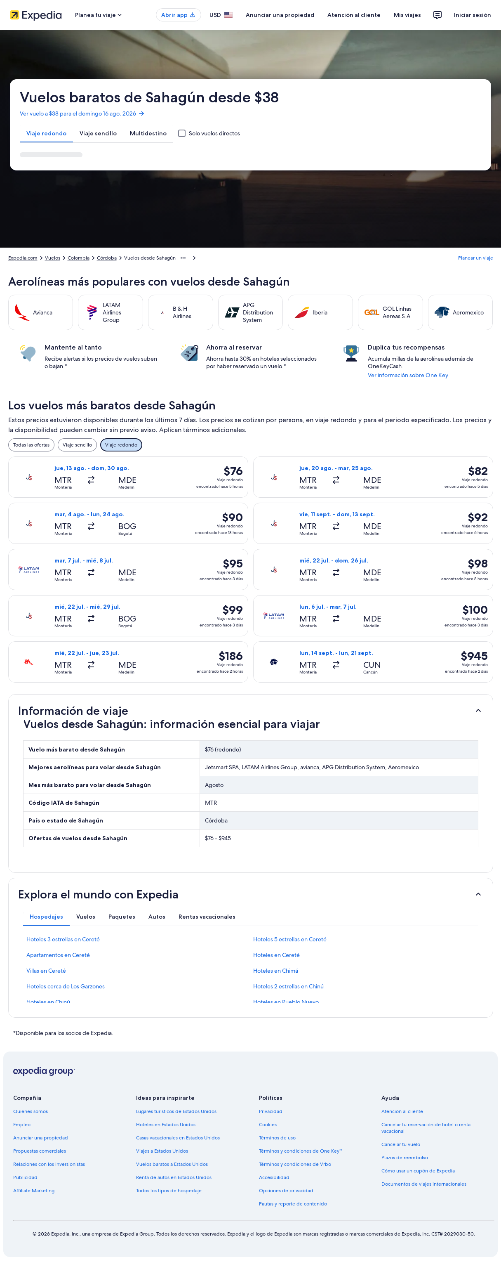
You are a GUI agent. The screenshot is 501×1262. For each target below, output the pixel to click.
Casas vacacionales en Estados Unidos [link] (178, 1137)
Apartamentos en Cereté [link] (58, 955)
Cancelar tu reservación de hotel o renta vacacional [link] (425, 1127)
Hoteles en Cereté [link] (276, 955)
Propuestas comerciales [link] (39, 1151)
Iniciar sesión (472, 15)
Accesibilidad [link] (274, 1177)
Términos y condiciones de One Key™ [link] (301, 1151)
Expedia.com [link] (23, 258)
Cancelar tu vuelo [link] (400, 1144)
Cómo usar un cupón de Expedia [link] (418, 1170)
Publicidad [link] (25, 1177)
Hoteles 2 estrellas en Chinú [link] (288, 986)
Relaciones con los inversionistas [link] (49, 1164)
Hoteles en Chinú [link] (48, 1002)
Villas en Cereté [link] (46, 970)
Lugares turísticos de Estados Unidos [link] (176, 1111)
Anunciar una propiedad (280, 15)
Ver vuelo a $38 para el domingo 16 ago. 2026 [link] (82, 113)
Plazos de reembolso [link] (404, 1157)
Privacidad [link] (270, 1111)
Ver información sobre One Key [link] (408, 375)
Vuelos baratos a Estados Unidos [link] (172, 1164)
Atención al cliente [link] (402, 1111)
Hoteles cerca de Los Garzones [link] (65, 986)
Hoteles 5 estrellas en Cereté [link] (290, 939)
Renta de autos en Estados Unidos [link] (174, 1177)
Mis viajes (407, 15)
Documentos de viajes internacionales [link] (423, 1184)
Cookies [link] (268, 1124)
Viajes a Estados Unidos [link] (162, 1151)
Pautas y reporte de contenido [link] (293, 1204)
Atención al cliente (354, 15)
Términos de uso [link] (277, 1137)
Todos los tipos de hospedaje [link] (169, 1190)
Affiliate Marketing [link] (33, 1190)
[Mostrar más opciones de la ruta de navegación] (183, 258)
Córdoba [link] (107, 258)
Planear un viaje (475, 258)
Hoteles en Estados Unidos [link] (165, 1124)
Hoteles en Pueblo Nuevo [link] (286, 1002)
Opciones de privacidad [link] (286, 1190)
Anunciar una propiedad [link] (40, 1137)
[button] (250, 710)
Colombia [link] (78, 258)
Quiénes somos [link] (30, 1111)
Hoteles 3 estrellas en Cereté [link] (63, 939)
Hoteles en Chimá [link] (275, 970)
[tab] (46, 133)
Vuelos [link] (52, 258)
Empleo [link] (22, 1124)
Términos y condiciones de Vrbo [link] (295, 1164)
